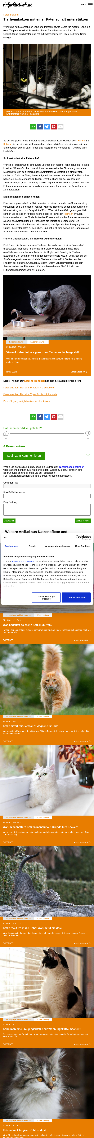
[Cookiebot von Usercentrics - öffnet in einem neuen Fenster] (78, 537)
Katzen (7, 144)
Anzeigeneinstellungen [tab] (57, 546)
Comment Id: (10, 482)
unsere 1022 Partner (23, 561)
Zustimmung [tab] (11, 546)
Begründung (10, 502)
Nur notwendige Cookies (46, 597)
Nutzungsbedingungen (71, 467)
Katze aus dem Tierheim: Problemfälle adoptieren (29, 387)
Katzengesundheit (34, 381)
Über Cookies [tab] (82, 546)
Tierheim (68, 214)
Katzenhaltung (10, 14)
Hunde (81, 140)
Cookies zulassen (76, 597)
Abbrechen (9, 521)
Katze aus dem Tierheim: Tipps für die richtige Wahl (30, 394)
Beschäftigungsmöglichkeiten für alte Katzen (26, 401)
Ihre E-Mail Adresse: (14, 492)
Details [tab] (32, 546)
